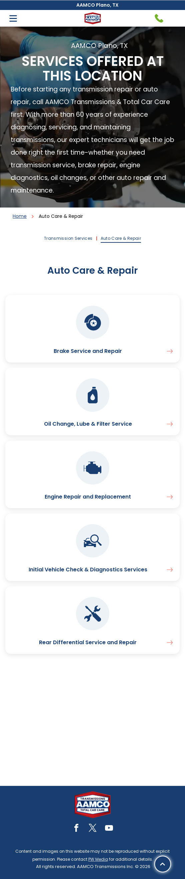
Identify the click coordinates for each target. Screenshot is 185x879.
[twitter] (92, 829)
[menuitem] (69, 238)
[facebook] (76, 829)
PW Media (98, 859)
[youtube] (109, 829)
